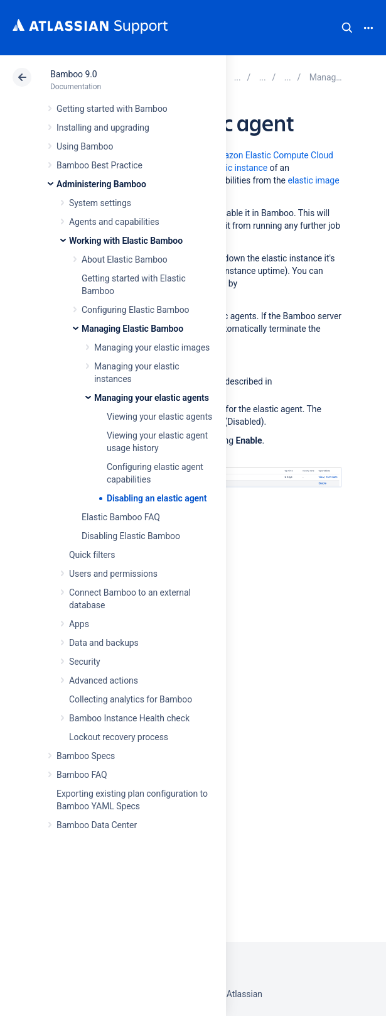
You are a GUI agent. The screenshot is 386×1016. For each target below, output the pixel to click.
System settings (100, 203)
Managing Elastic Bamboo (132, 329)
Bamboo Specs (85, 756)
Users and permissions (113, 574)
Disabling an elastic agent (156, 498)
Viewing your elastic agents (159, 417)
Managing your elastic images (152, 347)
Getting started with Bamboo (112, 109)
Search (347, 28)
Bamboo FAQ (81, 775)
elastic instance (237, 168)
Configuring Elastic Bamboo (136, 310)
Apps (79, 624)
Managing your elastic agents (151, 398)
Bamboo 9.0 (73, 74)
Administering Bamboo (101, 184)
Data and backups (104, 643)
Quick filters (92, 555)
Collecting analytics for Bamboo (130, 699)
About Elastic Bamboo (125, 259)
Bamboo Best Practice (99, 165)
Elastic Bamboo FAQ (121, 517)
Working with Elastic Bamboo (126, 241)
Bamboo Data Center (96, 825)
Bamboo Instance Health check (129, 718)
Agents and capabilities (114, 222)
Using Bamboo (84, 146)
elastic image (313, 180)
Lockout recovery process (118, 737)
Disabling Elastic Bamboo (131, 536)
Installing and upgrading (102, 128)
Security (84, 662)
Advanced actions (103, 680)
